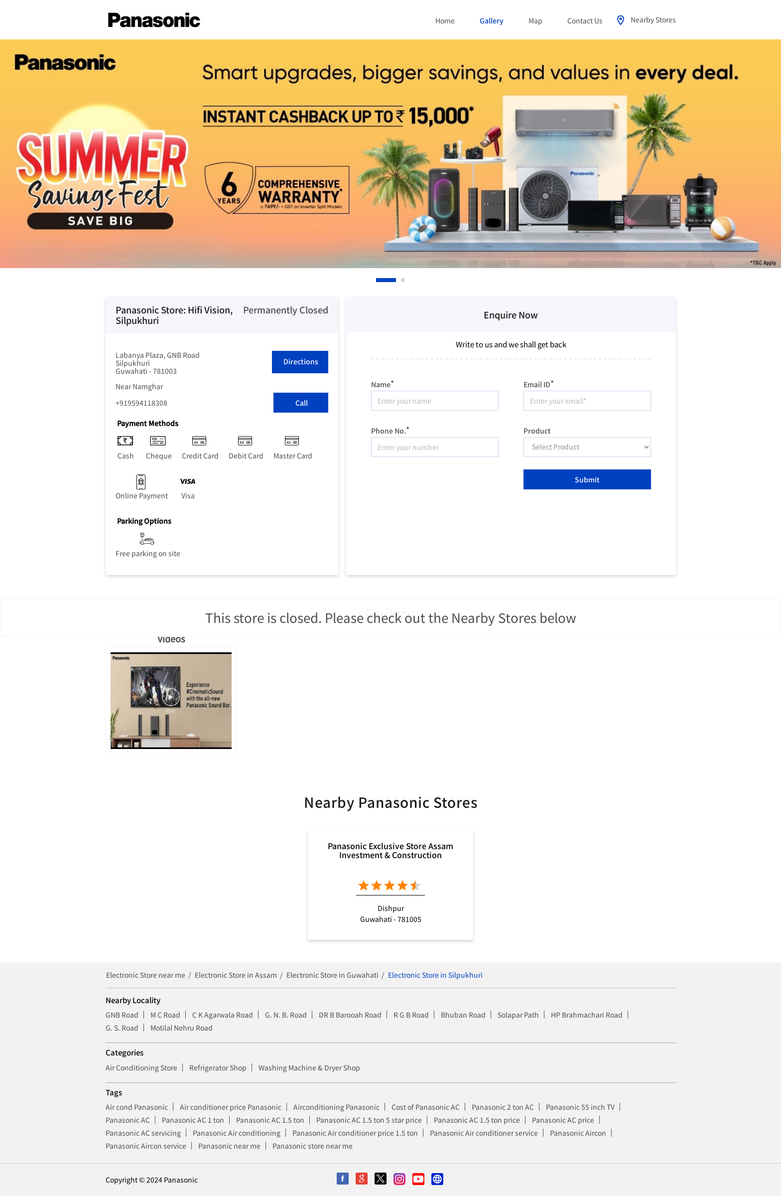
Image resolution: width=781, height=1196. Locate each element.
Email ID (538, 383)
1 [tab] (378, 280)
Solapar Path (518, 1015)
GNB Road (122, 1015)
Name (382, 383)
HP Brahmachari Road (587, 1015)
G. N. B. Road (286, 1015)
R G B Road (411, 1015)
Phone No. (390, 429)
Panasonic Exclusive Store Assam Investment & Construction (390, 850)
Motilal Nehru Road (181, 1028)
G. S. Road (122, 1028)
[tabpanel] (390, 153)
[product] (587, 447)
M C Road (165, 1015)
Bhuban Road (463, 1015)
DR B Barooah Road (350, 1015)
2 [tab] (403, 280)
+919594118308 (141, 403)
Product (537, 429)
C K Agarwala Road (222, 1015)
